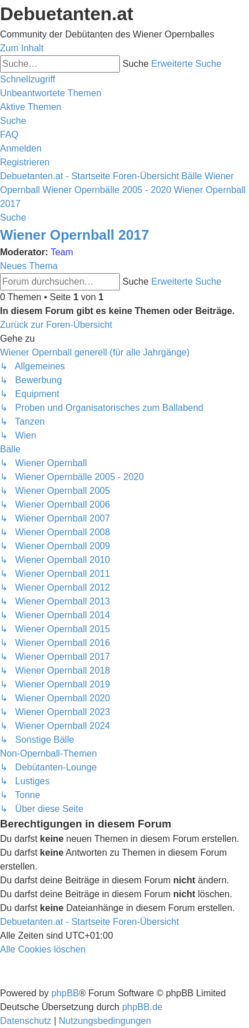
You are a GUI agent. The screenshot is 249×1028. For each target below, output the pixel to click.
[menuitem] (50, 93)
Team (62, 252)
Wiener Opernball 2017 (74, 235)
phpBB (65, 993)
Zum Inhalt (22, 48)
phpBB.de (142, 1007)
